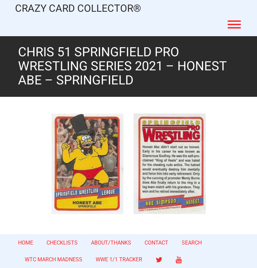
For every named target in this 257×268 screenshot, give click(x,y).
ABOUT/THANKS (111, 243)
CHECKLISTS (62, 243)
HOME (25, 243)
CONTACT (156, 243)
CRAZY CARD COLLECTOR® (78, 8)
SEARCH (192, 243)
